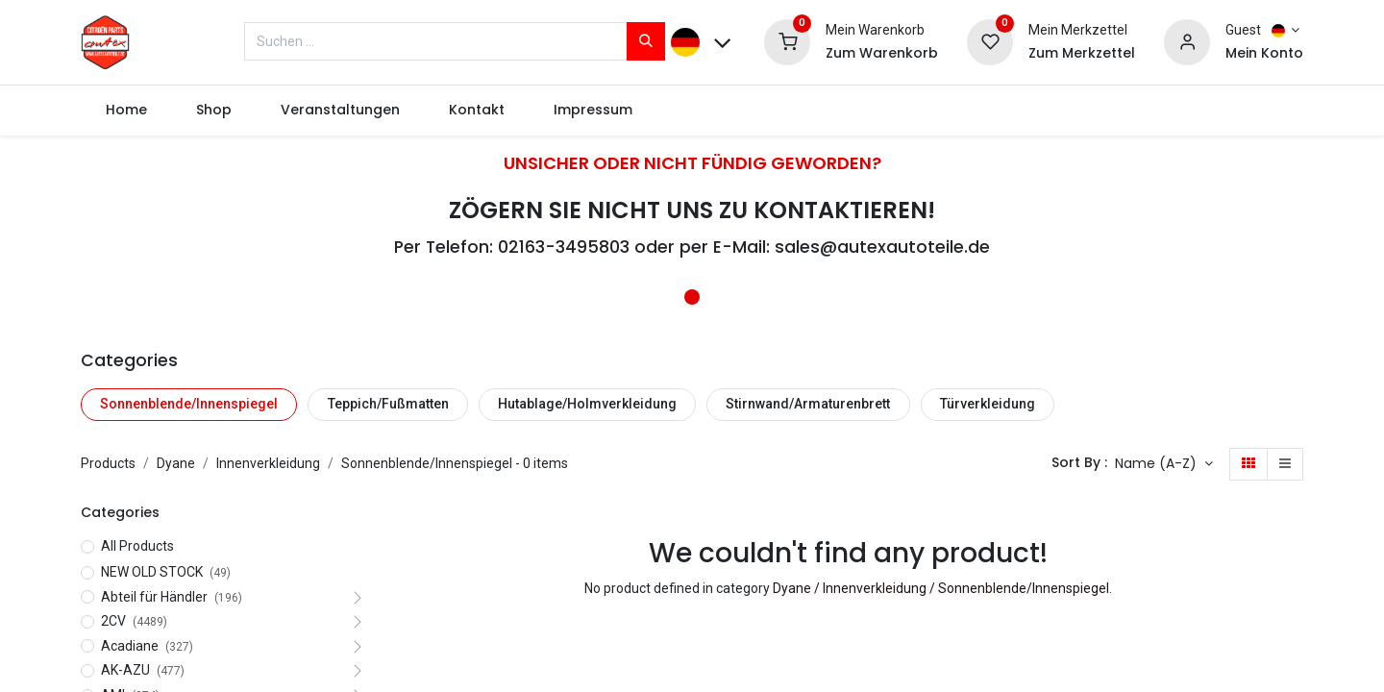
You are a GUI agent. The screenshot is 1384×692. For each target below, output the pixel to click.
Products (108, 463)
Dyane (176, 463)
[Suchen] (646, 41)
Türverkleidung (987, 403)
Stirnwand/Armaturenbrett (808, 403)
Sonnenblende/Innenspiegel (189, 403)
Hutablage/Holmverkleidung (587, 403)
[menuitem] (126, 111)
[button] (1164, 464)
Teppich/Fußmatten (388, 403)
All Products (137, 546)
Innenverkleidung (268, 463)
